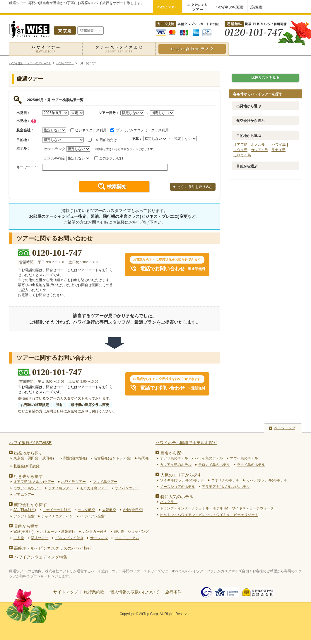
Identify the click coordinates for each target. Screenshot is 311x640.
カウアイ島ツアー (27, 488)
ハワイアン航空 (92, 516)
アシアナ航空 (24, 516)
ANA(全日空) (133, 510)
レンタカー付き (94, 531)
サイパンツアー (127, 488)
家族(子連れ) (23, 531)
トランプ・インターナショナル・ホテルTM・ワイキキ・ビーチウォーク (217, 508)
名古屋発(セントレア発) (112, 458)
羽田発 (33, 458)
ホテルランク (54, 149)
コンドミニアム (127, 538)
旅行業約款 (94, 592)
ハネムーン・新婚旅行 (57, 531)
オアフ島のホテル (174, 458)
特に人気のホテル (176, 496)
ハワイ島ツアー (73, 482)
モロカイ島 (242, 155)
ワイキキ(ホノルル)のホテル (182, 480)
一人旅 (18, 538)
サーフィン (99, 538)
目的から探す (26, 526)
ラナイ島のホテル (251, 465)
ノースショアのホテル (177, 487)
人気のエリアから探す (180, 475)
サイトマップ (65, 592)
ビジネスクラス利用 (91, 130)
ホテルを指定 (54, 158)
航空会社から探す (30, 504)
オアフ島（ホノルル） (251, 144)
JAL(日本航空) (24, 510)
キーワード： (26, 167)
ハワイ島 (279, 144)
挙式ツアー (39, 538)
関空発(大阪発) (75, 458)
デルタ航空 (86, 510)
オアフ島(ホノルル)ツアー (33, 482)
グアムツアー (24, 495)
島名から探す (172, 453)
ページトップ (284, 428)
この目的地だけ (105, 140)
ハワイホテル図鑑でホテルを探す (186, 442)
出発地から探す (28, 453)
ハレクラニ (168, 502)
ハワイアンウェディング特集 (40, 557)
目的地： (23, 140)
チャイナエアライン (57, 516)
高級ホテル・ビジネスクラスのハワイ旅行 (53, 548)
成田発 (47, 458)
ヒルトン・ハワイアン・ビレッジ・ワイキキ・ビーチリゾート (209, 515)
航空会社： (25, 130)
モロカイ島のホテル (214, 465)
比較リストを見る (265, 78)
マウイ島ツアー (105, 482)
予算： (137, 139)
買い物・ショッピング (131, 531)
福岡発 (143, 458)
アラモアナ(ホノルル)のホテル (226, 487)
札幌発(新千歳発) (26, 466)
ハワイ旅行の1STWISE (30, 442)
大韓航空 (109, 510)
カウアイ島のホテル (176, 465)
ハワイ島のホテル (209, 458)
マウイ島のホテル (244, 458)
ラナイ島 (278, 150)
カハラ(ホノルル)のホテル (266, 480)
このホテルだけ (111, 158)
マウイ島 (240, 150)
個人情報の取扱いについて (134, 592)
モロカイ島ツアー (94, 488)
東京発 (18, 458)
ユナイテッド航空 (57, 510)
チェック (33, 121)
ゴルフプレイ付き (69, 538)
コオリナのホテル (225, 480)
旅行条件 (173, 592)
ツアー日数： (108, 113)
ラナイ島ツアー (60, 488)
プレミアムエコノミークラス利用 (142, 130)
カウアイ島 (259, 150)
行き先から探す (28, 476)
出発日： (23, 113)
